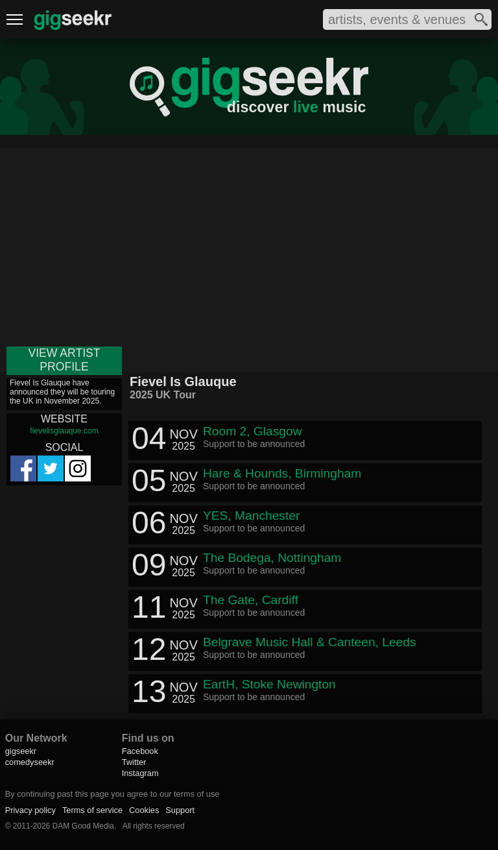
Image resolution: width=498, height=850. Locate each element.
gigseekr (20, 751)
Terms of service (92, 810)
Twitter (134, 762)
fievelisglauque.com (64, 430)
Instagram (140, 773)
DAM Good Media (83, 826)
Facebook (140, 751)
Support (180, 810)
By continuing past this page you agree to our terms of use (112, 794)
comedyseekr (29, 762)
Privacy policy (30, 810)
